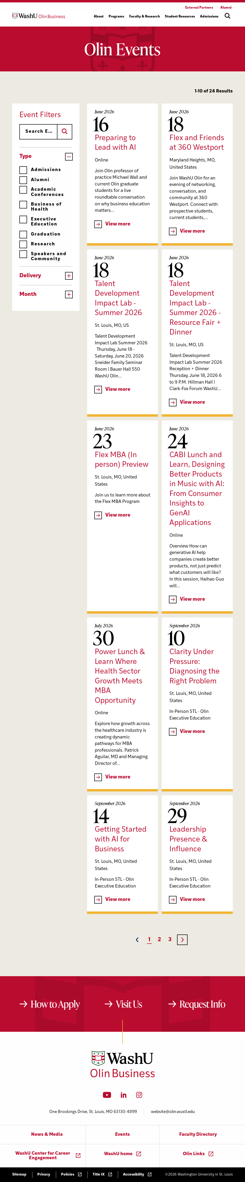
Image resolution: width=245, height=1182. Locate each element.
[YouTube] (107, 1096)
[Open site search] (227, 16)
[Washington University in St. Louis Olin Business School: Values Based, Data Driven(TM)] (122, 1076)
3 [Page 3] (170, 940)
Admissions (40, 170)
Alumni (34, 180)
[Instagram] (139, 1096)
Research (37, 244)
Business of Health (40, 207)
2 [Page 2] (159, 940)
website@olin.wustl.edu (173, 1112)
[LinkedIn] (124, 1096)
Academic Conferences (41, 192)
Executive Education (38, 222)
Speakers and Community (43, 256)
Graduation (40, 234)
